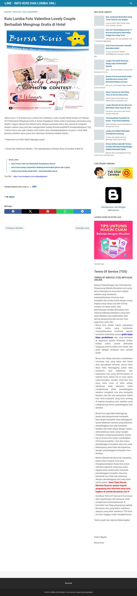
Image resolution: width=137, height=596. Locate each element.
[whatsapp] (65, 211)
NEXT (12, 197)
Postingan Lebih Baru (14, 228)
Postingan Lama (82, 228)
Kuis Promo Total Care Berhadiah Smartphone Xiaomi (33, 164)
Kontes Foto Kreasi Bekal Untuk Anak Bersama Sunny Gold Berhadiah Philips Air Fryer (118, 79)
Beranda (68, 583)
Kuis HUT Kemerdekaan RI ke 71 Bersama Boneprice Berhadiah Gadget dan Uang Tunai (119, 32)
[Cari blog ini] (131, 3)
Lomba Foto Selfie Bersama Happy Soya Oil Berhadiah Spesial (117, 63)
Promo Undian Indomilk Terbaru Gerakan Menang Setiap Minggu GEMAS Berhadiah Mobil (119, 146)
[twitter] (30, 211)
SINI (34, 186)
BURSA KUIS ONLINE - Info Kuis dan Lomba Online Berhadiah (72, 592)
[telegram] (82, 211)
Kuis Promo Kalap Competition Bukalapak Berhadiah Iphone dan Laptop (40, 167)
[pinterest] (47, 211)
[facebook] (13, 211)
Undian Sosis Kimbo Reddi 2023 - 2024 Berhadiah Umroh (34, 171)
